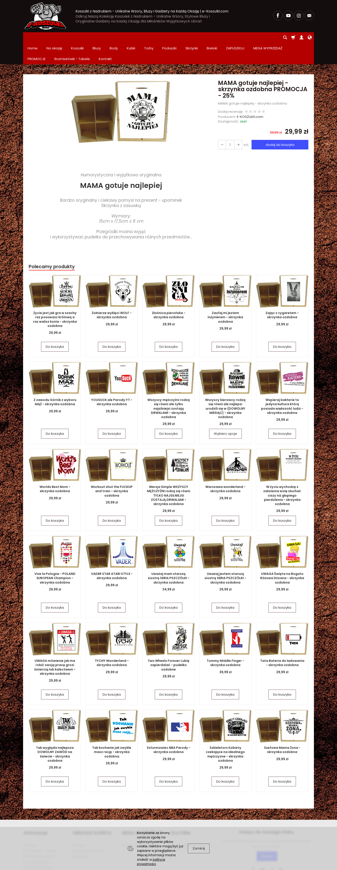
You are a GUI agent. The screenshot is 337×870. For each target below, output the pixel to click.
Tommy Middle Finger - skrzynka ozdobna (225, 641)
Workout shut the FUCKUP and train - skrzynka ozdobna (112, 469)
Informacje (35, 810)
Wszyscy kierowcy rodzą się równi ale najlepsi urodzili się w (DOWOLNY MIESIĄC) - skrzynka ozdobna (225, 384)
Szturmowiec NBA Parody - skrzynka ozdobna (168, 728)
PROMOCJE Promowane (139, 822)
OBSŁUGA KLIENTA (91, 810)
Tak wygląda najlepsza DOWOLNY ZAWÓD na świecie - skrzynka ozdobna (54, 730)
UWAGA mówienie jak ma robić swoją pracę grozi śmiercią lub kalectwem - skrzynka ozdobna (54, 645)
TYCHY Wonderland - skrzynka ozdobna (112, 641)
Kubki (131, 37)
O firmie (29, 822)
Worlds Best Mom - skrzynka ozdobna (55, 467)
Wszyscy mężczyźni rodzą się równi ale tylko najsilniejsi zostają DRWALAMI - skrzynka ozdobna (168, 387)
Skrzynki (191, 37)
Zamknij (198, 848)
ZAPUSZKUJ (235, 37)
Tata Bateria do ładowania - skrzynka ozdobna (282, 641)
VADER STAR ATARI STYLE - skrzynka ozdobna (111, 554)
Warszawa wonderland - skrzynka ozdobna (225, 467)
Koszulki (77, 37)
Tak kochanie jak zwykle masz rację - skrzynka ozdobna (111, 730)
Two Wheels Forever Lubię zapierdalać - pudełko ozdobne (168, 643)
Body (114, 37)
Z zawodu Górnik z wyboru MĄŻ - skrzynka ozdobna (55, 380)
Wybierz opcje (225, 412)
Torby (148, 37)
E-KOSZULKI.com (250, 95)
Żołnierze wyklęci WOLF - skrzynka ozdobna (112, 293)
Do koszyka (55, 325)
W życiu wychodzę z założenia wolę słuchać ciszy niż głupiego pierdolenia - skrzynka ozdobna (282, 474)
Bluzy (97, 37)
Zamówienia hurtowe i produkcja (188, 824)
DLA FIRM (180, 810)
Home (33, 37)
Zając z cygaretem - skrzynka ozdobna (282, 293)
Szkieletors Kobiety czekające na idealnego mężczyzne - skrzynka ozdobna (225, 732)
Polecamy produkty (52, 245)
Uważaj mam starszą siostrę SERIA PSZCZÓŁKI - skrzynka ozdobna (168, 556)
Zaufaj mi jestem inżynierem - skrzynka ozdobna (225, 295)
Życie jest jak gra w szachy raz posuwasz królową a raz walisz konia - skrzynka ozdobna (54, 297)
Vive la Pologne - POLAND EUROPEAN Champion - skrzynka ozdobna (54, 556)
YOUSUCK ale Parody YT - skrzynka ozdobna (111, 380)
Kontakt (78, 822)
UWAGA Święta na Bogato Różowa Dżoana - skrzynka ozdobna (282, 556)
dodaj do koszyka (279, 123)
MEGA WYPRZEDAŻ (141, 810)
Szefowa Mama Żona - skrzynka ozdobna (282, 728)
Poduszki (169, 37)
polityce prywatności (151, 861)
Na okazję (54, 37)
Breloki (212, 37)
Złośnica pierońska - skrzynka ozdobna (168, 293)
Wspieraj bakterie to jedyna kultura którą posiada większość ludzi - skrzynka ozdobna (282, 384)
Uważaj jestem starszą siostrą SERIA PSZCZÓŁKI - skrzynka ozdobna (225, 556)
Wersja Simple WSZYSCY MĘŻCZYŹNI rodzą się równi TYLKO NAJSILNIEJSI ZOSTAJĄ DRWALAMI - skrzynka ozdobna (168, 474)
